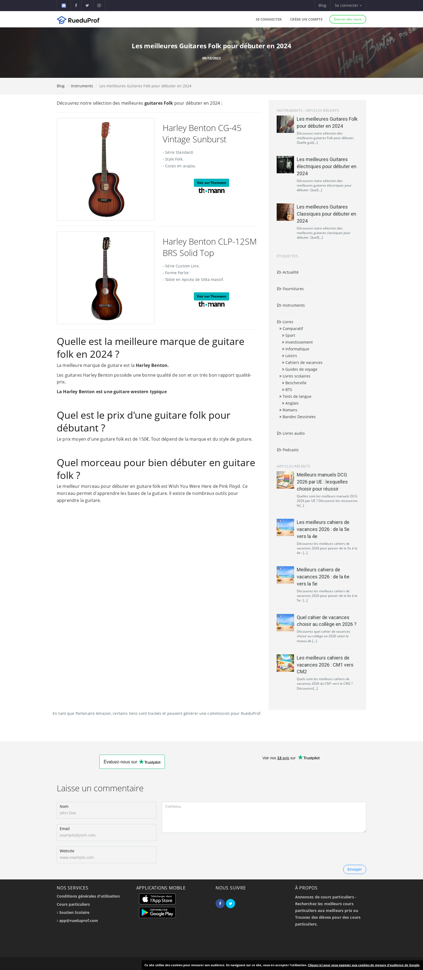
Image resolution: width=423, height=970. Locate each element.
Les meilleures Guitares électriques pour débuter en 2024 (326, 166)
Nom (64, 806)
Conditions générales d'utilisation (88, 896)
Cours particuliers (73, 904)
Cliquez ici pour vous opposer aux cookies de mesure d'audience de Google (363, 965)
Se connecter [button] (348, 5)
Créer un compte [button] (306, 19)
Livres (285, 321)
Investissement (297, 342)
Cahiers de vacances (302, 362)
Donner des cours (348, 19)
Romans (288, 409)
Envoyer (355, 869)
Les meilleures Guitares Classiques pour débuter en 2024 (326, 214)
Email (65, 828)
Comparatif (291, 328)
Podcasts (288, 449)
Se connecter (269, 19)
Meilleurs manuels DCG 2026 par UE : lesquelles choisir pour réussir (322, 482)
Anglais (290, 403)
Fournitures (290, 288)
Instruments (82, 85)
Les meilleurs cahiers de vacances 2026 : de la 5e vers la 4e (323, 529)
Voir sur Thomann (211, 182)
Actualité (288, 272)
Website (67, 850)
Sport (288, 335)
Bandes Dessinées (297, 416)
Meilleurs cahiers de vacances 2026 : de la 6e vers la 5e (323, 577)
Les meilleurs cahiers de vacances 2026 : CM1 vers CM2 (325, 665)
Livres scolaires (294, 376)
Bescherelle (294, 382)
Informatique (295, 348)
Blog (322, 5)
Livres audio (291, 433)
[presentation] (203, 848)
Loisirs (289, 355)
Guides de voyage (299, 369)
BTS (287, 389)
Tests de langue (295, 396)
